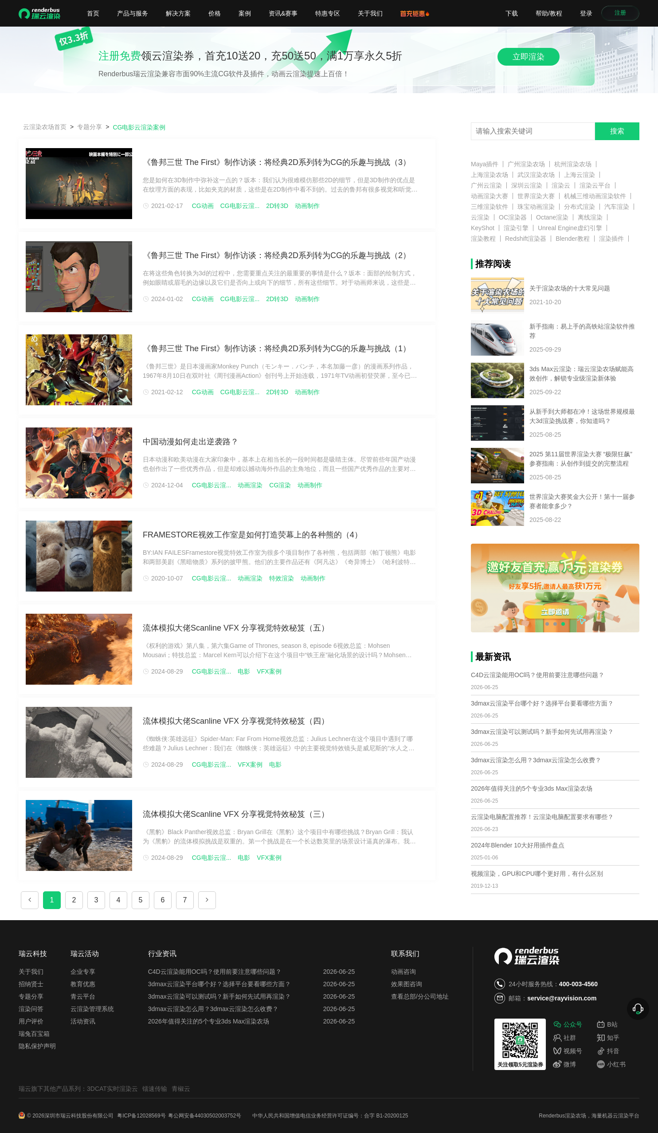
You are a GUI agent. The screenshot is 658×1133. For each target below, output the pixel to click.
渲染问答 (31, 1008)
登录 (586, 13)
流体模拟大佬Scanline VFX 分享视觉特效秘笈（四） (236, 721)
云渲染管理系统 (92, 1008)
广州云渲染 (486, 185)
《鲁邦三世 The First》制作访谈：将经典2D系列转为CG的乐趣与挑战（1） (277, 348)
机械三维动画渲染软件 (595, 196)
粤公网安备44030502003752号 (204, 1116)
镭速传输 (154, 1088)
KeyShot (482, 228)
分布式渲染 (579, 207)
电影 (244, 671)
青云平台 (82, 996)
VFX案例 (269, 671)
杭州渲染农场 (572, 164)
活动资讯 (82, 1021)
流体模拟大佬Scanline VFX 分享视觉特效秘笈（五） (236, 627)
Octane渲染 (552, 217)
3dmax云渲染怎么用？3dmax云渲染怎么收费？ (536, 760)
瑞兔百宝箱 (34, 1033)
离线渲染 (590, 217)
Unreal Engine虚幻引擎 (570, 228)
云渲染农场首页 (45, 126)
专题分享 (31, 996)
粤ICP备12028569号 (141, 1116)
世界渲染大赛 (536, 196)
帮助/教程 (549, 13)
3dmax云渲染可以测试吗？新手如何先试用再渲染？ (542, 731)
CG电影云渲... (240, 205)
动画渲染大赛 (489, 196)
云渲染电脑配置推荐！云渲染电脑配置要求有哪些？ (542, 816)
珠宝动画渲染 (536, 207)
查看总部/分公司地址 (420, 996)
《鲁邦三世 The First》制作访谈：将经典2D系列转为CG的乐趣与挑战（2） (277, 255)
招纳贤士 (31, 984)
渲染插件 (611, 238)
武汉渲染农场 (536, 175)
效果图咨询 (406, 984)
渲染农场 (575, 1116)
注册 (620, 13)
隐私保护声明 (37, 1046)
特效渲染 (281, 578)
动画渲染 (250, 485)
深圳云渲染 (526, 185)
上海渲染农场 (489, 175)
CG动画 (203, 205)
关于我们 (370, 13)
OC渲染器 (513, 217)
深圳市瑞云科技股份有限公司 (79, 1116)
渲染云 (561, 185)
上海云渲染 (579, 175)
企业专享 (82, 971)
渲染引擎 (516, 228)
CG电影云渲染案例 (139, 127)
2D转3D (277, 205)
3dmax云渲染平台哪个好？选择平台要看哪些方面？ (542, 703)
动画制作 (307, 205)
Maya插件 (484, 164)
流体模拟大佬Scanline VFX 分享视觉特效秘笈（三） (236, 814)
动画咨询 (403, 971)
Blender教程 (572, 238)
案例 (245, 13)
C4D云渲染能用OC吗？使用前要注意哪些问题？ (537, 674)
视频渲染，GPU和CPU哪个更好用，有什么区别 (537, 873)
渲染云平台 (595, 185)
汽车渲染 (616, 207)
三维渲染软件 (489, 207)
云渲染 (480, 217)
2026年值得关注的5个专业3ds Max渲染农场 (531, 788)
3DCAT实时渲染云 (112, 1088)
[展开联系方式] (638, 1009)
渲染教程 (483, 238)
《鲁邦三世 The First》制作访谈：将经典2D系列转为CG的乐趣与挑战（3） (277, 162)
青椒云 (181, 1088)
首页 (93, 13)
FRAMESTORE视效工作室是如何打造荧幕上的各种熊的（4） (252, 534)
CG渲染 (280, 485)
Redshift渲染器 (525, 238)
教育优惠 (82, 984)
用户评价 (31, 1021)
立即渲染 (528, 56)
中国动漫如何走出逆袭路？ (191, 441)
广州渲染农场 (526, 164)
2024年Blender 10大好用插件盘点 (517, 845)
